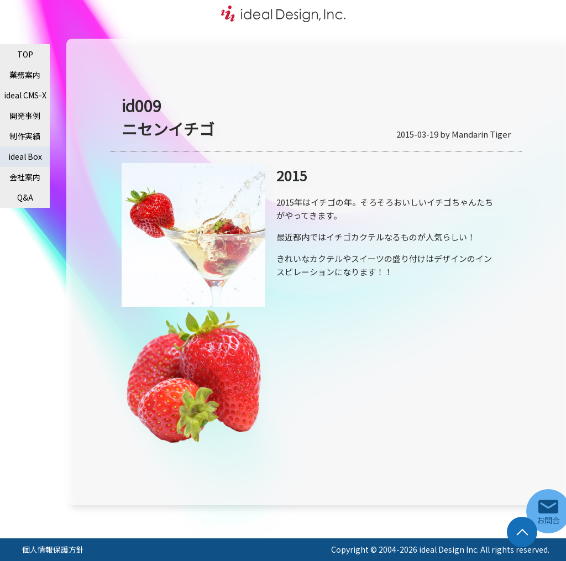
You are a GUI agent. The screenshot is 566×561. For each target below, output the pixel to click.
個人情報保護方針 (53, 549)
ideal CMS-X (25, 95)
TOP (25, 54)
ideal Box (25, 156)
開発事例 (24, 115)
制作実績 (24, 135)
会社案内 (24, 176)
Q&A (25, 197)
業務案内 (24, 74)
